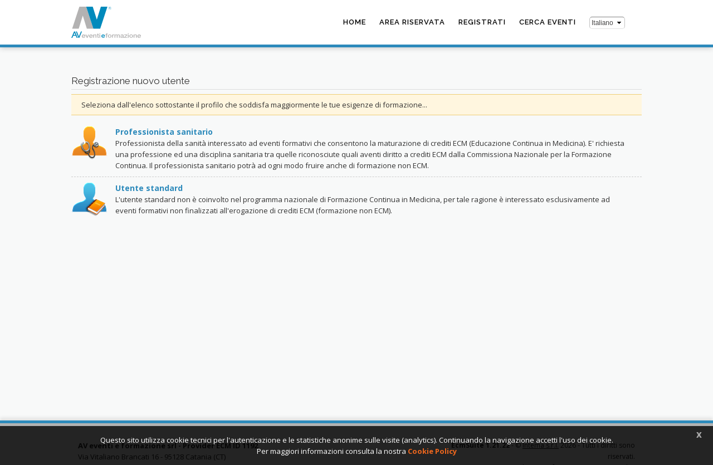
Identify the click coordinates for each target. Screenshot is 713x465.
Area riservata (412, 22)
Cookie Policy (432, 451)
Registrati (482, 22)
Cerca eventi (547, 22)
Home (354, 22)
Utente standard (149, 188)
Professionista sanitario (164, 131)
